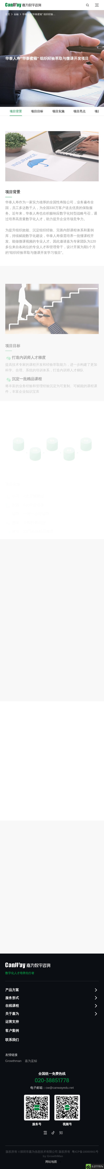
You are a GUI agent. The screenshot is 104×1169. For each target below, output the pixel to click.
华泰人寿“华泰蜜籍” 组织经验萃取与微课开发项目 (39, 14)
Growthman (13, 1061)
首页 (7, 14)
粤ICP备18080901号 (85, 1151)
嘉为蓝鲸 (31, 1061)
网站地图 (51, 1161)
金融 (16, 14)
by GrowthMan (53, 1156)
